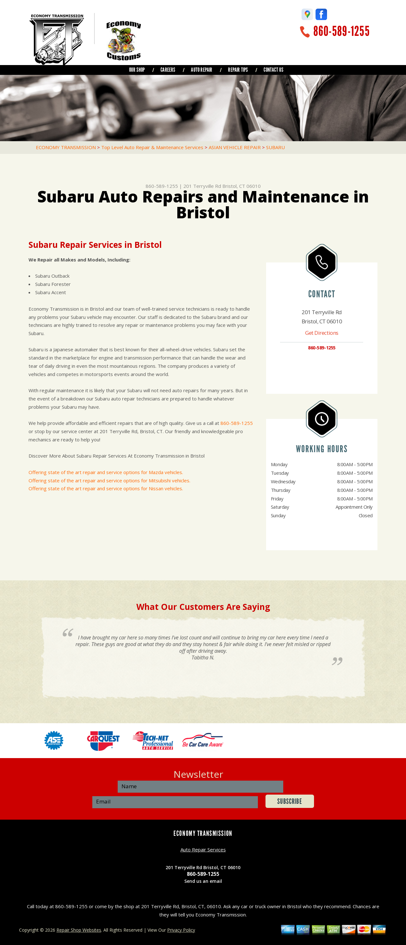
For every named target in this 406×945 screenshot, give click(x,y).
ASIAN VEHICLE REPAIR (235, 147)
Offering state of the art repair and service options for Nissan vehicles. (106, 488)
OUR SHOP (137, 69)
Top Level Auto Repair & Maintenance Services (152, 147)
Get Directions (321, 332)
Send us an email (203, 881)
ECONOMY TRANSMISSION (66, 147)
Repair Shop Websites (78, 930)
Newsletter (198, 774)
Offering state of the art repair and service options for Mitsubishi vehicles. (109, 480)
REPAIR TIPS (238, 69)
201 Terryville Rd (202, 186)
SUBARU (275, 147)
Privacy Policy (181, 930)
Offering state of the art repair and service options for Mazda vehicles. (106, 472)
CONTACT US (273, 69)
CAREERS (167, 69)
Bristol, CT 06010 (241, 186)
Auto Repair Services (203, 849)
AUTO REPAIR (201, 69)
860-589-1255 (341, 31)
